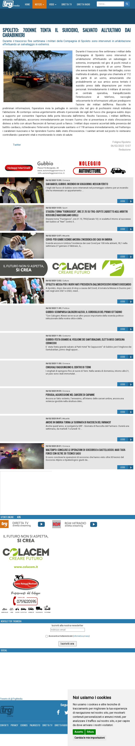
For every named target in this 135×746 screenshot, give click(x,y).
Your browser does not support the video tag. (26, 492)
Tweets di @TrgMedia (11, 698)
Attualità (65, 236)
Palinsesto (35, 725)
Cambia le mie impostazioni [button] (89, 737)
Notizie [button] (39, 4)
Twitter (17, 144)
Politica (65, 308)
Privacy (14, 725)
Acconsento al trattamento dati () (69, 636)
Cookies (24, 725)
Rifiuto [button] (90, 732)
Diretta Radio (83, 4)
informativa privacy (81, 636)
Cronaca (66, 180)
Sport (64, 208)
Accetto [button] (78, 732)
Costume (66, 336)
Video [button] (52, 4)
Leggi (126, 201)
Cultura (65, 281)
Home (28, 4)
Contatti (4, 725)
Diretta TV (67, 4)
